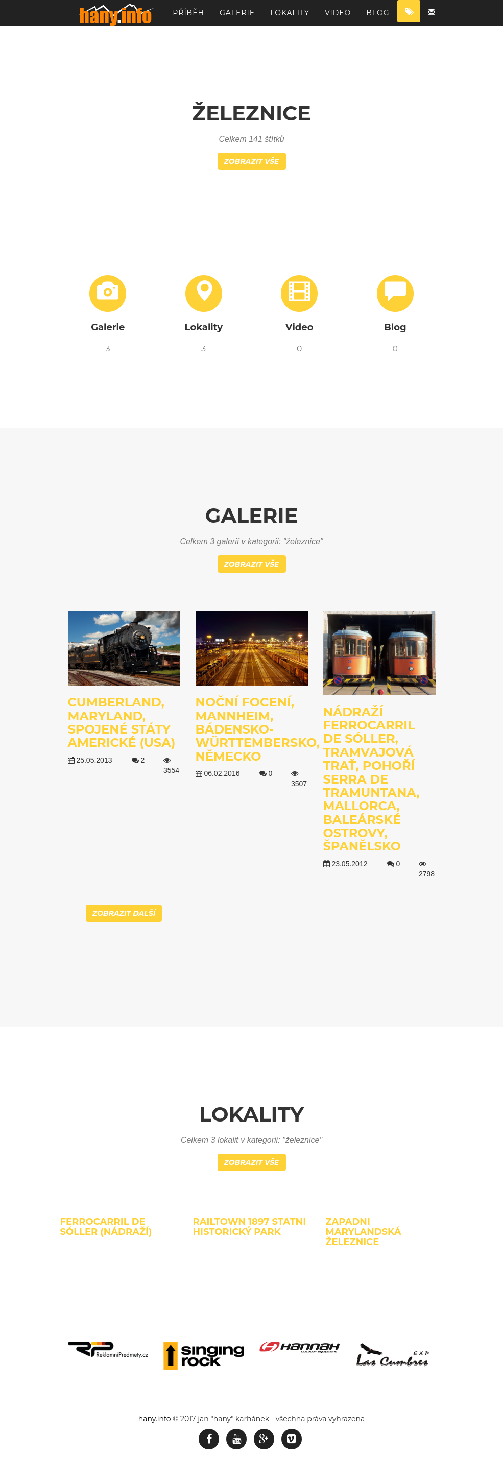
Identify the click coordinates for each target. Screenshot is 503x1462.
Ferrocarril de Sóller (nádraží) (106, 1226)
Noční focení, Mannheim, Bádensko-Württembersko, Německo (258, 729)
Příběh (188, 17)
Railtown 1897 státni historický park (249, 1226)
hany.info (154, 1418)
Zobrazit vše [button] (251, 161)
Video (338, 17)
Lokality (289, 17)
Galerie (237, 17)
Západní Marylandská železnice (363, 1232)
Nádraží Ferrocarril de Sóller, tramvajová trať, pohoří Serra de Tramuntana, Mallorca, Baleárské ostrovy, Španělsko (371, 779)
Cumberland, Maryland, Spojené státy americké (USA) (122, 722)
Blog (377, 17)
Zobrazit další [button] (124, 913)
